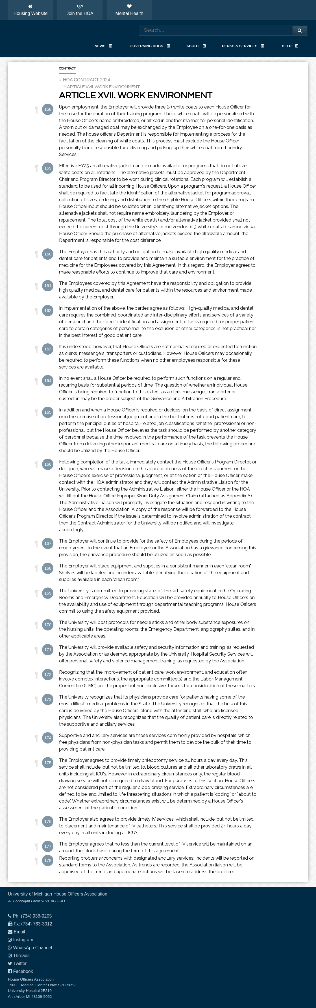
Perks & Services (243, 46)
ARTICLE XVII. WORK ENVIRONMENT (103, 86)
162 (47, 310)
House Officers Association (40, 39)
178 (47, 860)
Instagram (23, 939)
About (196, 46)
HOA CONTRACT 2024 (86, 79)
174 (47, 737)
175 (47, 762)
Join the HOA (79, 10)
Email (19, 931)
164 (47, 380)
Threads (21, 955)
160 (47, 254)
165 (47, 412)
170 (47, 624)
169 (47, 593)
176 (47, 821)
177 (47, 846)
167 (47, 543)
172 (47, 674)
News (103, 46)
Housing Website (31, 10)
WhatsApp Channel (32, 947)
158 (47, 109)
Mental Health (129, 10)
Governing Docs (150, 46)
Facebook (23, 971)
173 (47, 699)
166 (47, 464)
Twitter (20, 963)
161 (47, 285)
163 (47, 348)
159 (47, 168)
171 (47, 649)
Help (290, 46)
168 (47, 568)
